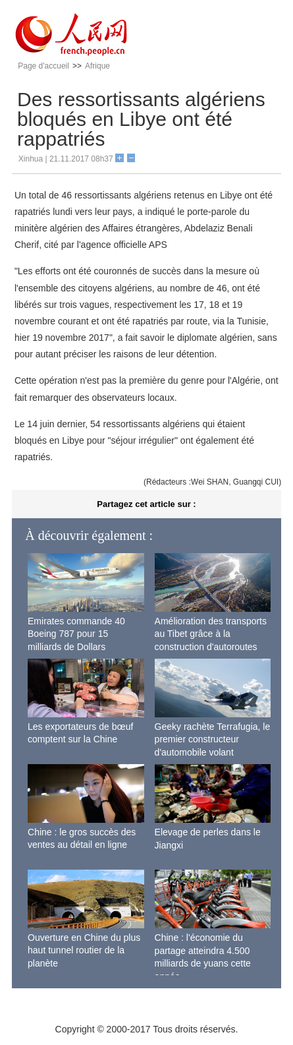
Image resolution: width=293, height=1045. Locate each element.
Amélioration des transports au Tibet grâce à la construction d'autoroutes (211, 634)
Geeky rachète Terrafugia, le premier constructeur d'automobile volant (213, 739)
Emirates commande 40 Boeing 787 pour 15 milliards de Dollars (76, 634)
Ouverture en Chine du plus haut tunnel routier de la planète (84, 950)
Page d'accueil (43, 66)
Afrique (97, 66)
